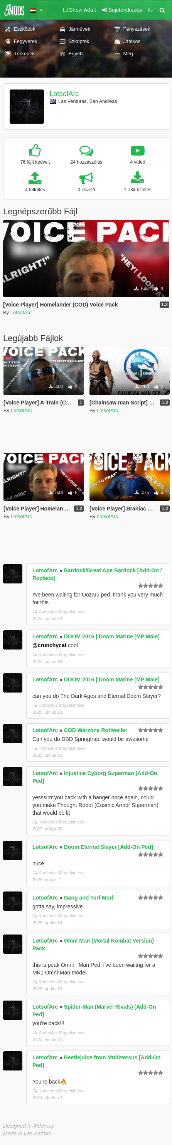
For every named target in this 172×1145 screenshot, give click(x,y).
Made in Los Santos (27, 1133)
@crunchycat (49, 645)
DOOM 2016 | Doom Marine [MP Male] (112, 636)
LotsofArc (64, 94)
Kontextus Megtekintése (58, 611)
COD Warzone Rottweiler (95, 730)
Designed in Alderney (28, 1126)
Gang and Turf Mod (88, 898)
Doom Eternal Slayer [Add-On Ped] (108, 847)
